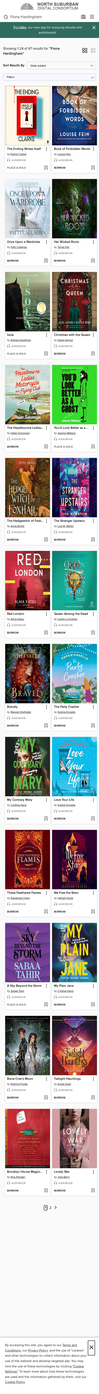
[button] (84, 52)
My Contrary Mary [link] (19, 800)
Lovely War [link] (62, 1172)
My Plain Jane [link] (64, 986)
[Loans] (83, 18)
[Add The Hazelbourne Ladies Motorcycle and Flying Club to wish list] (46, 447)
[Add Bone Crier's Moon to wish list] (46, 1098)
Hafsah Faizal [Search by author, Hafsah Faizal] (65, 898)
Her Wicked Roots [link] (66, 242)
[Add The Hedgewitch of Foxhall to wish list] (46, 540)
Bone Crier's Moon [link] (20, 1079)
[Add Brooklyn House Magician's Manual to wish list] (46, 1191)
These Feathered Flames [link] (24, 893)
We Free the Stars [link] (66, 893)
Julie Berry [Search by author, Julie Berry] (63, 1177)
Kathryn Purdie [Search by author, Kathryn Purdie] (19, 1084)
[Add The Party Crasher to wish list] (92, 726)
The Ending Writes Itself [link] (24, 149)
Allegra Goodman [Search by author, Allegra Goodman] (21, 340)
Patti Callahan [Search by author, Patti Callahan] (19, 247)
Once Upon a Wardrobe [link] (23, 242)
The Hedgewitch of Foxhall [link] (25, 521)
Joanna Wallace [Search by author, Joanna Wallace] (66, 433)
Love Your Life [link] (64, 800)
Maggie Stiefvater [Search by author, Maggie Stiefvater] (21, 712)
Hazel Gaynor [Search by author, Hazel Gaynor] (65, 340)
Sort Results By (13, 65)
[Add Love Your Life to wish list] (92, 819)
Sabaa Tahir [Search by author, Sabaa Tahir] (17, 991)
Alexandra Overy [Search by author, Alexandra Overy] (20, 898)
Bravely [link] (12, 707)
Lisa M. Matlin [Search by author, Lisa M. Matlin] (65, 526)
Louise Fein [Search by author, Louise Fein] (64, 154)
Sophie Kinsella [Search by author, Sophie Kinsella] (66, 712)
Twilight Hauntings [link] (67, 1079)
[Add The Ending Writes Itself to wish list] (46, 168)
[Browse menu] (92, 17)
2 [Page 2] (50, 1208)
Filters (11, 77)
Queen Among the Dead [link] (71, 614)
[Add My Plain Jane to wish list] (92, 1005)
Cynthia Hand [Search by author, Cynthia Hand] (18, 805)
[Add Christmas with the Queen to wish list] (92, 354)
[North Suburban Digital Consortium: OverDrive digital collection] (49, 6)
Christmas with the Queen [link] (72, 335)
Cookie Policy (15, 1382)
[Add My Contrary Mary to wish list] (46, 819)
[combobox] (41, 17)
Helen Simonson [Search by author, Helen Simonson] (20, 433)
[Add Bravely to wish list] (46, 726)
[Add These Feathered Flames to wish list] (46, 912)
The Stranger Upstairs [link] (69, 521)
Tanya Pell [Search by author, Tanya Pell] (63, 247)
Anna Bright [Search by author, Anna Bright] (17, 526)
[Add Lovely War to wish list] (92, 1191)
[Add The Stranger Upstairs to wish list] (92, 540)
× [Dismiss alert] (94, 27)
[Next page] (55, 1208)
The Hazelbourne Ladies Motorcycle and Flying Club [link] (25, 428)
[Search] (6, 17)
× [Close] (91, 1348)
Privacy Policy (38, 1350)
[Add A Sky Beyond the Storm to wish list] (46, 1005)
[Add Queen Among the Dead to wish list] (92, 633)
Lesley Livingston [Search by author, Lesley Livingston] (67, 619)
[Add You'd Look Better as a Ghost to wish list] (92, 447)
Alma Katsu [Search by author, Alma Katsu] (17, 619)
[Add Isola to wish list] (46, 354)
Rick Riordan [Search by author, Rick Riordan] (18, 1177)
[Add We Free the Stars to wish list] (92, 912)
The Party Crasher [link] (66, 707)
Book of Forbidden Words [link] (72, 149)
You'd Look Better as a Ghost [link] (72, 428)
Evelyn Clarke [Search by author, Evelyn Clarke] (18, 154)
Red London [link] (15, 614)
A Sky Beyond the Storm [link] (24, 986)
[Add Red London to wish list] (46, 633)
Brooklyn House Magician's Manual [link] (25, 1172)
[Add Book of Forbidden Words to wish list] (92, 168)
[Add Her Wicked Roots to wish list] (92, 261)
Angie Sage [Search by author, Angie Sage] (64, 1084)
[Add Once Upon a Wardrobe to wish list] (46, 261)
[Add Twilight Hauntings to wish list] (92, 1098)
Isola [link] (10, 335)
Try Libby (19, 27)
